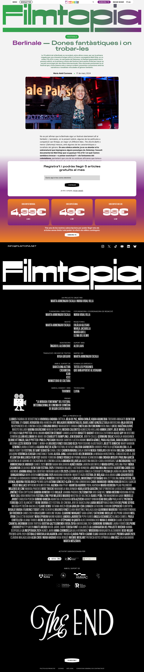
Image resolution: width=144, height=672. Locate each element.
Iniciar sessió (78, 191)
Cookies (61, 668)
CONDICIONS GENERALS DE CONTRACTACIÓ (90, 668)
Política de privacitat (47, 668)
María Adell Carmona (62, 73)
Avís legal (70, 668)
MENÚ (15, 3)
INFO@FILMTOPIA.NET (22, 246)
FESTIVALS (72, 37)
